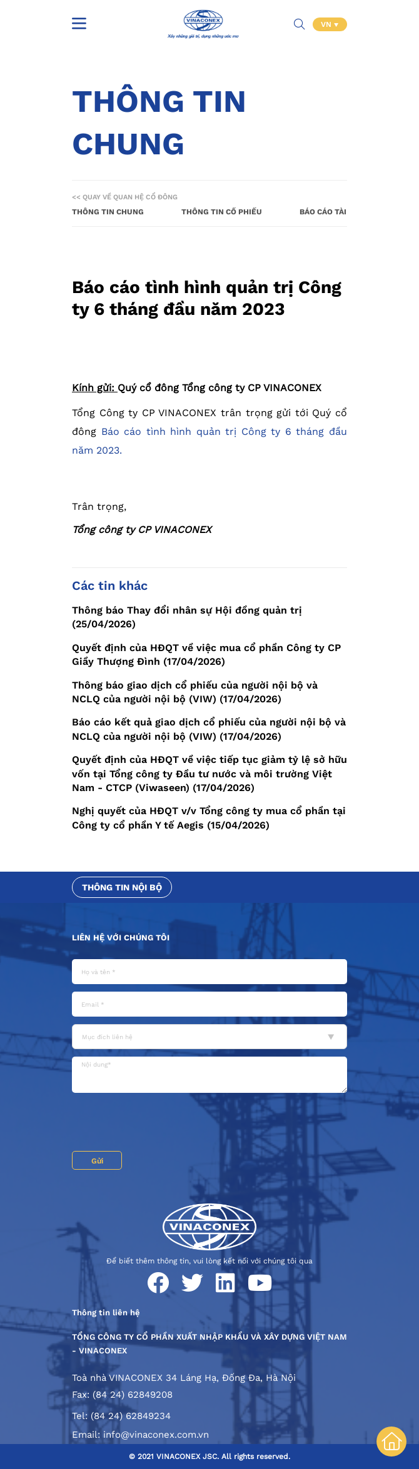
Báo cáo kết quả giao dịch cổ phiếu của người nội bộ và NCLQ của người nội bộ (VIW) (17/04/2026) (209, 729)
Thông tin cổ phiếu (221, 211)
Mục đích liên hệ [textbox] (107, 1036)
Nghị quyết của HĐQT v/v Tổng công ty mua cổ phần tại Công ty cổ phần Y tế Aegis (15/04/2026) (209, 817)
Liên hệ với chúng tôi (120, 937)
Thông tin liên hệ (106, 1312)
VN (327, 24)
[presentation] (167, 1123)
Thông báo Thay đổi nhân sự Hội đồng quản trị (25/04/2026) (187, 617)
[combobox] (209, 1036)
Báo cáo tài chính (336, 211)
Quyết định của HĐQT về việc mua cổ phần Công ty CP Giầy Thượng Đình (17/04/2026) (206, 654)
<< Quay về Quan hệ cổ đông (125, 197)
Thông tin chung (108, 211)
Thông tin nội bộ (122, 887)
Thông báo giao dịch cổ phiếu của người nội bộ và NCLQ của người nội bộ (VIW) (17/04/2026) (195, 692)
